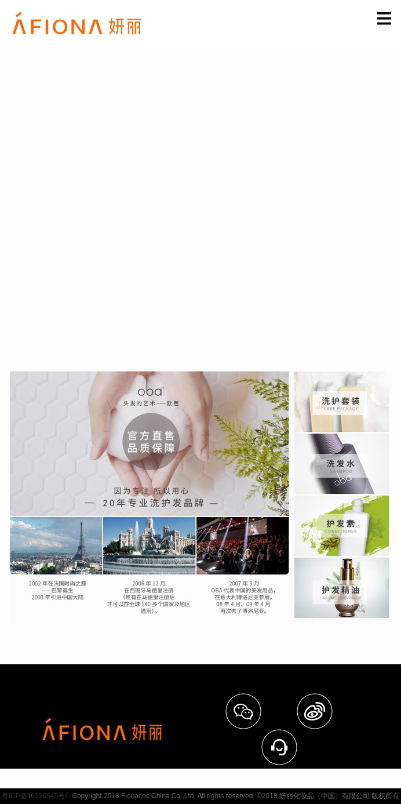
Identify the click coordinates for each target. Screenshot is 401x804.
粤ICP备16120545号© (36, 796)
